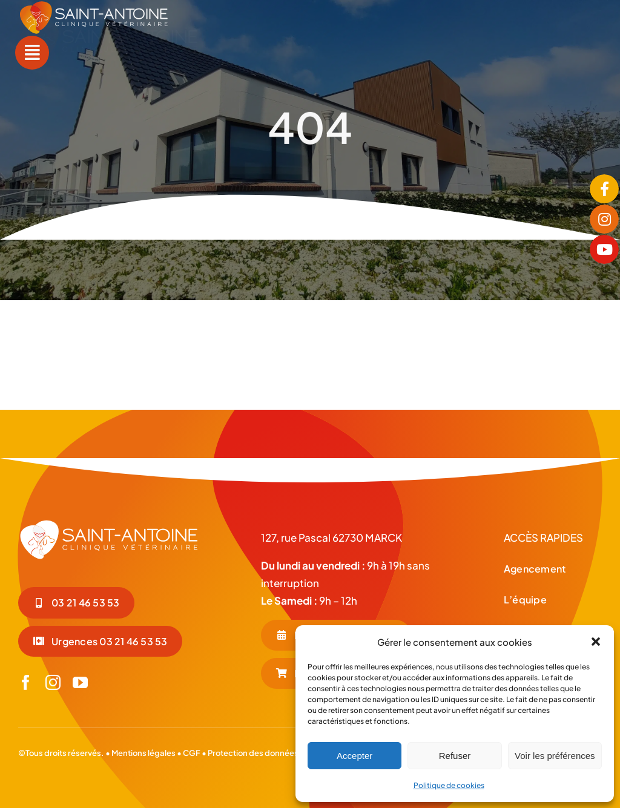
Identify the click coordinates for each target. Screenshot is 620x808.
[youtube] (80, 682)
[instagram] (53, 682)
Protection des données (253, 753)
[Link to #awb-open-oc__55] (32, 53)
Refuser (455, 756)
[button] (596, 642)
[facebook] (25, 682)
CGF (191, 753)
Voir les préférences (555, 756)
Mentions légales (143, 753)
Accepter (354, 756)
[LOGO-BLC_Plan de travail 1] (109, 523)
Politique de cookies (449, 785)
